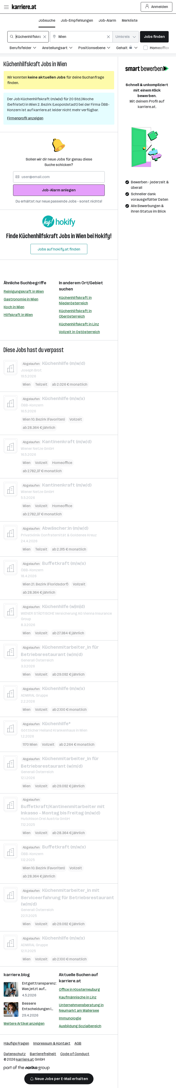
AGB (77, 1043)
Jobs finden (154, 36)
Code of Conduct (74, 1054)
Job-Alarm (107, 20)
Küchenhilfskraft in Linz (79, 324)
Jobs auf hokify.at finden (59, 249)
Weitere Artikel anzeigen (24, 1023)
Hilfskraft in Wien (18, 315)
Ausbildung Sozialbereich (80, 1026)
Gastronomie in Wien (21, 299)
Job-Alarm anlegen (59, 190)
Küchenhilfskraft (21, 64)
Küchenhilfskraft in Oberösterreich (75, 314)
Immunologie (70, 1018)
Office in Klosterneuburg (79, 989)
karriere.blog (17, 974)
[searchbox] (28, 36)
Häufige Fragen (16, 1043)
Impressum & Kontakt (51, 1043)
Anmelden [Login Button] (156, 7)
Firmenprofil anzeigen (25, 118)
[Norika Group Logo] (27, 1069)
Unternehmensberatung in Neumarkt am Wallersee (81, 1008)
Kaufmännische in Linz (77, 997)
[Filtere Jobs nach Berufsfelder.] (26, 48)
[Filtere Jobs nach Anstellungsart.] (60, 48)
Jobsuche (46, 20)
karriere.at (70, 980)
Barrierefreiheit (43, 1054)
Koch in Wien (14, 307)
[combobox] (28, 36)
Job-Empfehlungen (77, 20)
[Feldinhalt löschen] (45, 36)
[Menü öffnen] (6, 7)
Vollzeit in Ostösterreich (79, 332)
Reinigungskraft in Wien (24, 291)
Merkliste (130, 20)
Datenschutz (15, 1054)
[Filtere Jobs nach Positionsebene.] (97, 48)
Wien (62, 64)
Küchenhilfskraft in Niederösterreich (75, 300)
